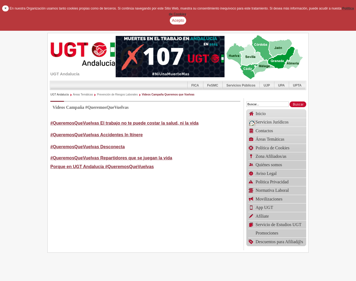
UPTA (297, 85)
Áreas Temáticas (83, 94)
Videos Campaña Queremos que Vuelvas (168, 94)
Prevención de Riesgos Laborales (117, 94)
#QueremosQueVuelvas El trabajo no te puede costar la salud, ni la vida (124, 123)
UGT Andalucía (59, 94)
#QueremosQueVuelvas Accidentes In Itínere (96, 134)
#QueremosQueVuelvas (129, 166)
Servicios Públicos (241, 85)
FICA (195, 85)
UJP (266, 85)
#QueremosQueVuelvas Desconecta (87, 146)
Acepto (178, 20)
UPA (281, 85)
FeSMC (212, 85)
